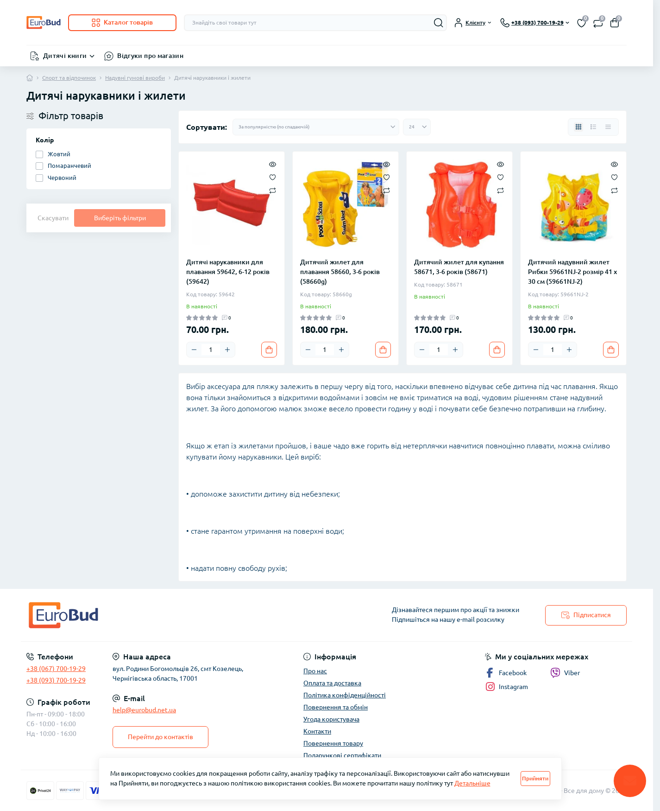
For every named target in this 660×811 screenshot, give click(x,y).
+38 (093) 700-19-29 (56, 680)
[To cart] (269, 350)
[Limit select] (417, 127)
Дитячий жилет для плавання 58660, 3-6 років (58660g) (340, 271)
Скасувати (53, 218)
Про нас (315, 671)
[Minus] (194, 349)
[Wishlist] (272, 176)
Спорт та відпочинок (69, 78)
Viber (565, 673)
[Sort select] (316, 127)
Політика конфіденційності (344, 695)
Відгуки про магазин (150, 55)
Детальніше (472, 783)
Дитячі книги (65, 55)
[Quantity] (210, 349)
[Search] (438, 22)
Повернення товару (333, 743)
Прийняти (535, 778)
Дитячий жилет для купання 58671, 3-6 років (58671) (459, 266)
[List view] (593, 127)
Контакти (317, 731)
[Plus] (227, 349)
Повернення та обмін (335, 707)
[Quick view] (272, 163)
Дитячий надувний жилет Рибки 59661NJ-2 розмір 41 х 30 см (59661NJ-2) (572, 271)
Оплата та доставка (332, 683)
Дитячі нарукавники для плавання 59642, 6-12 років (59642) (228, 271)
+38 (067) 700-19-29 (56, 668)
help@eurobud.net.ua (144, 710)
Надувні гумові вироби (135, 78)
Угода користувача (331, 719)
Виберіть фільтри (120, 218)
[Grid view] (578, 127)
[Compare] (272, 190)
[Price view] (608, 127)
